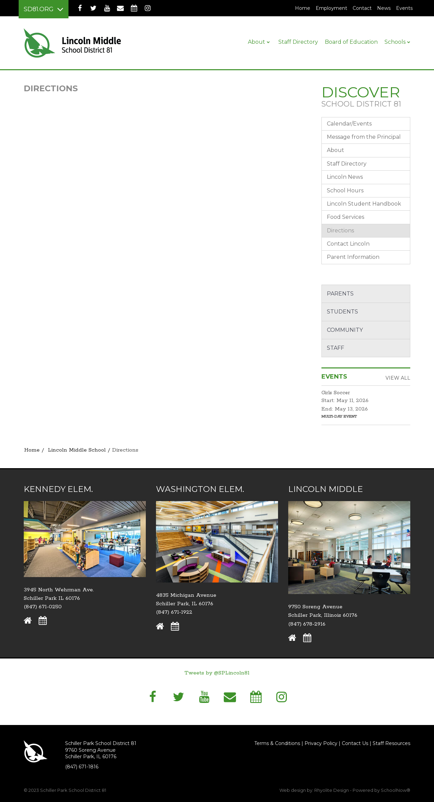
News (384, 8)
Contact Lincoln (348, 244)
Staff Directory (347, 163)
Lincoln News (345, 177)
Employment (333, 8)
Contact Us (355, 743)
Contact (362, 8)
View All (398, 378)
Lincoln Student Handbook (364, 203)
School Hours (345, 190)
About (335, 150)
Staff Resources (391, 743)
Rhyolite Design (332, 790)
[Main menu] (43, 9)
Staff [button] (335, 348)
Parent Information (353, 257)
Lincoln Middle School (77, 450)
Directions (340, 230)
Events (404, 8)
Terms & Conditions (277, 743)
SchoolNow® (395, 790)
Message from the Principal (364, 137)
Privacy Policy (320, 743)
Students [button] (342, 311)
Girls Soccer (335, 393)
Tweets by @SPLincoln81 (217, 672)
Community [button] (345, 330)
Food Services (345, 217)
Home (302, 8)
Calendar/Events (349, 123)
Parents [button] (340, 293)
